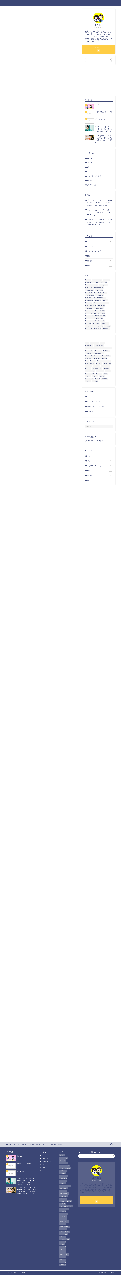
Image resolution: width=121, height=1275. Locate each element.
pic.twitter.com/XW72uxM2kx (46, 421)
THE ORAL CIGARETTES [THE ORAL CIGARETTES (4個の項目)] (101, 303)
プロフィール (49, 3)
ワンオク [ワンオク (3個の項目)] (105, 323)
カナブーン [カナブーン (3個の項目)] (90, 310)
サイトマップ (91, 397)
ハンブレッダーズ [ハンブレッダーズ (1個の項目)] (100, 313)
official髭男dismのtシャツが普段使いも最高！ (35, 147)
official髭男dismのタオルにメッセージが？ (34, 153)
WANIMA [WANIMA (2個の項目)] (102, 305)
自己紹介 (97, 3)
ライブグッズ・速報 (82, 3)
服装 (60, 3)
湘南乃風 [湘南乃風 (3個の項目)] (98, 328)
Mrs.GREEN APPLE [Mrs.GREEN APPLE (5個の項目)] (101, 292)
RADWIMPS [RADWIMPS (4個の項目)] (101, 297)
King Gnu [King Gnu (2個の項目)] (89, 292)
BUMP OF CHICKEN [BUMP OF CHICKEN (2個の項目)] (92, 285)
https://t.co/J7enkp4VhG (50, 739)
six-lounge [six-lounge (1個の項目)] (90, 300)
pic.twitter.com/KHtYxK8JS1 (28, 961)
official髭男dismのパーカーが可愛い (32, 156)
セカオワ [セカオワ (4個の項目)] (89, 313)
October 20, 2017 (44, 427)
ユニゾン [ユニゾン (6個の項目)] (96, 323)
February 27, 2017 (44, 575)
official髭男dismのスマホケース (30, 150)
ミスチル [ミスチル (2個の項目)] (102, 320)
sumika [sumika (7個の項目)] (98, 300)
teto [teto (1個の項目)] (105, 300)
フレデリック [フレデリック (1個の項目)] (90, 318)
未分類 (99, 261)
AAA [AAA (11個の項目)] (89, 280)
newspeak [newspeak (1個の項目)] (100, 295)
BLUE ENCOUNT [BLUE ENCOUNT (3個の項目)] (102, 282)
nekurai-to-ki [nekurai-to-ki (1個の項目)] (90, 295)
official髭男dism (13, 1022)
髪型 (68, 3)
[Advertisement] (42, 85)
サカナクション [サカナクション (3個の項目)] (100, 310)
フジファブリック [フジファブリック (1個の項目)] (101, 315)
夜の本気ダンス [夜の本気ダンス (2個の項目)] (98, 326)
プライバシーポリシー (94, 401)
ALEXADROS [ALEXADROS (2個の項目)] (98, 280)
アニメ (99, 241)
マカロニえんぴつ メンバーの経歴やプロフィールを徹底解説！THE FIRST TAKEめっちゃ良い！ (99, 212)
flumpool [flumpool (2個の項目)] (89, 287)
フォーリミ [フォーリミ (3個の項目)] (90, 315)
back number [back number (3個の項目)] (90, 282)
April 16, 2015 (43, 256)
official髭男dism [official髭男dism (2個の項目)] (91, 297)
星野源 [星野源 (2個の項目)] (108, 326)
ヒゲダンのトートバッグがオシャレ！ (32, 162)
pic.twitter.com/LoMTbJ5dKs (54, 569)
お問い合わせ (109, 3)
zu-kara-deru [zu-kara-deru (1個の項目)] (90, 308)
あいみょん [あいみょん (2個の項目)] (100, 308)
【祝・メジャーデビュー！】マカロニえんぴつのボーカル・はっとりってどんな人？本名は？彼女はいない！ (99, 202)
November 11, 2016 (45, 748)
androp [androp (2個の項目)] (107, 280)
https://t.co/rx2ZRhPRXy (21, 569)
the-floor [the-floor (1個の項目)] (89, 303)
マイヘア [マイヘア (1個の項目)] (100, 318)
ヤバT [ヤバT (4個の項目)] (89, 323)
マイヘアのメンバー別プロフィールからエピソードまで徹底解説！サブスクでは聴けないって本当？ (99, 222)
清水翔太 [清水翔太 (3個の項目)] (89, 328)
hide (45, 141)
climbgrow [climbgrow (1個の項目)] (104, 285)
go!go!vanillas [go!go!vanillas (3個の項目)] (99, 287)
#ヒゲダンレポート (36, 569)
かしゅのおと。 (13, 2)
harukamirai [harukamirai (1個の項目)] (90, 290)
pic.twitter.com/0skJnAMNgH (33, 251)
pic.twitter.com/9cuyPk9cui (50, 847)
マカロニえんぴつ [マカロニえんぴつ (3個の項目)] (91, 320)
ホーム (38, 3)
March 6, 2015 (40, 966)
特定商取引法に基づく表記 (96, 406)
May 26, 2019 (36, 853)
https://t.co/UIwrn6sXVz (27, 421)
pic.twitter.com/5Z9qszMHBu (23, 742)
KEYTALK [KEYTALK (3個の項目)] (100, 290)
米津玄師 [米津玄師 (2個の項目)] (106, 328)
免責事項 (24, 1272)
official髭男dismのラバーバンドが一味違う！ (35, 159)
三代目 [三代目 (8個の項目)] (89, 326)
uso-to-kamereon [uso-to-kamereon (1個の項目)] (91, 305)
